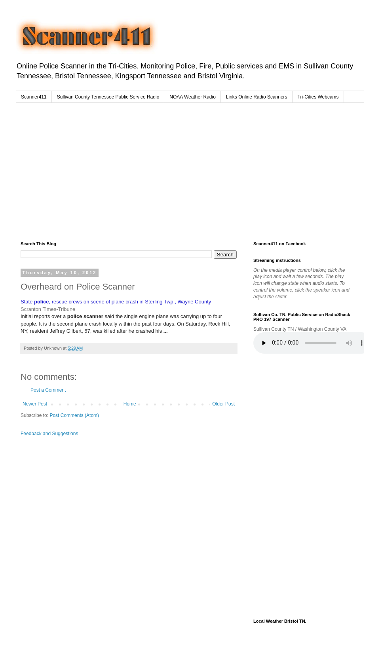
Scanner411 (34, 97)
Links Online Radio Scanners (256, 97)
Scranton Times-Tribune (48, 309)
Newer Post (35, 404)
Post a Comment (48, 390)
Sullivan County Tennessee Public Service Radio (108, 97)
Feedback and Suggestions (49, 433)
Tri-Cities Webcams (318, 97)
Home (130, 404)
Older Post (223, 404)
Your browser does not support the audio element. (312, 343)
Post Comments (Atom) (74, 415)
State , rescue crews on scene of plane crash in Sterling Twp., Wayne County (116, 302)
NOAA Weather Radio (192, 97)
